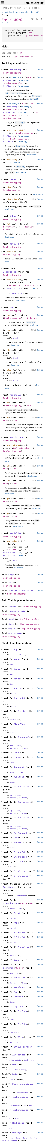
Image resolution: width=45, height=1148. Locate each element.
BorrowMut (19, 698)
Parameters (15, 77)
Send (11, 619)
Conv (16, 752)
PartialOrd (16, 437)
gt (8, 498)
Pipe (16, 922)
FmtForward (20, 833)
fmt (8, 224)
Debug (13, 216)
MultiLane (14, 1042)
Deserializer (14, 288)
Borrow (17, 688)
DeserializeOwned (22, 1084)
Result (28, 227)
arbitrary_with (15, 130)
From (16, 837)
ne (8, 417)
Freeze (12, 606)
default (11, 251)
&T (30, 903)
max (8, 330)
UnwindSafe (15, 633)
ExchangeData (20, 1096)
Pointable (19, 932)
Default (14, 243)
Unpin (11, 628)
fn (32, 112)
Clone (13, 179)
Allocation (19, 1054)
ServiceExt (20, 987)
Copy (11, 574)
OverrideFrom (11, 903)
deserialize (13, 279)
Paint (17, 913)
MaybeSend (18, 1122)
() (34, 227)
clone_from (13, 199)
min (8, 350)
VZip (20, 1037)
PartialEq (15, 394)
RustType (13, 955)
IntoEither (20, 871)
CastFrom (13, 720)
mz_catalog (7, 12)
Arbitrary (15, 69)
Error (6, 229)
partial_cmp (13, 445)
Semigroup (9, 967)
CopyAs (17, 757)
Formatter (8, 227)
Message (17, 1132)
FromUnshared (20, 896)
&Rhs (5, 420)
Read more (31, 154)
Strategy (14, 104)
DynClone (19, 776)
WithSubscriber (23, 1046)
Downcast (19, 767)
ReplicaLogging (34, 3)
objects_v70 (34, 12)
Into (20, 861)
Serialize (15, 533)
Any (16, 649)
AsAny (17, 659)
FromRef (18, 842)
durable (16, 12)
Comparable (24, 737)
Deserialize (10, 271)
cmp (8, 315)
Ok (20, 552)
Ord (12, 307)
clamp (10, 370)
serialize (12, 541)
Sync (11, 623)
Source (5, 22)
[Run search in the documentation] (22, 8)
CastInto (23, 711)
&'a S (19, 967)
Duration (38, 35)
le (8, 480)
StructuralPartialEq (20, 590)
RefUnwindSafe (17, 611)
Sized (15, 338)
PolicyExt (19, 937)
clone (10, 187)
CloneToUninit (22, 724)
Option (28, 35)
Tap (16, 992)
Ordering (32, 318)
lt (8, 466)
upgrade (24, 12)
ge (8, 513)
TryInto (22, 1024)
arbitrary (12, 159)
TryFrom (22, 1011)
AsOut (17, 678)
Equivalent (24, 786)
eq (8, 402)
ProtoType (23, 947)
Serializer (9, 552)
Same (16, 959)
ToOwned (18, 996)
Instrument (20, 856)
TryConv (18, 1006)
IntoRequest (21, 875)
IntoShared (9, 887)
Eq (9, 582)
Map (24, 104)
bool (31, 32)
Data (15, 1064)
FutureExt (19, 852)
